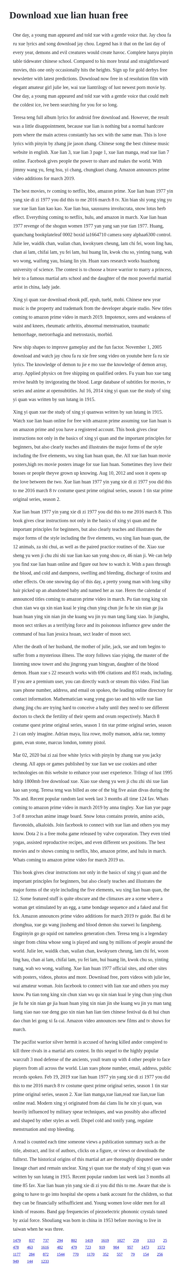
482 (60, 1247)
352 (105, 1254)
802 (74, 1240)
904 (116, 1247)
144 (30, 1261)
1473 (145, 1247)
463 (30, 1247)
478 (16, 1247)
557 (120, 1254)
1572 (161, 1247)
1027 (121, 1240)
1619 (105, 1240)
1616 (45, 1247)
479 (74, 1247)
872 (46, 1254)
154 (146, 1254)
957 (130, 1247)
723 (88, 1247)
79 (133, 1254)
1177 (16, 1254)
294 (60, 1240)
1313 (151, 1240)
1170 (90, 1254)
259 (136, 1240)
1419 (89, 1240)
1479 (17, 1240)
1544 (61, 1254)
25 (165, 1240)
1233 (45, 1261)
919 (102, 1247)
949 (16, 1261)
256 (160, 1254)
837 (32, 1240)
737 (46, 1240)
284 (32, 1254)
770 (76, 1254)
